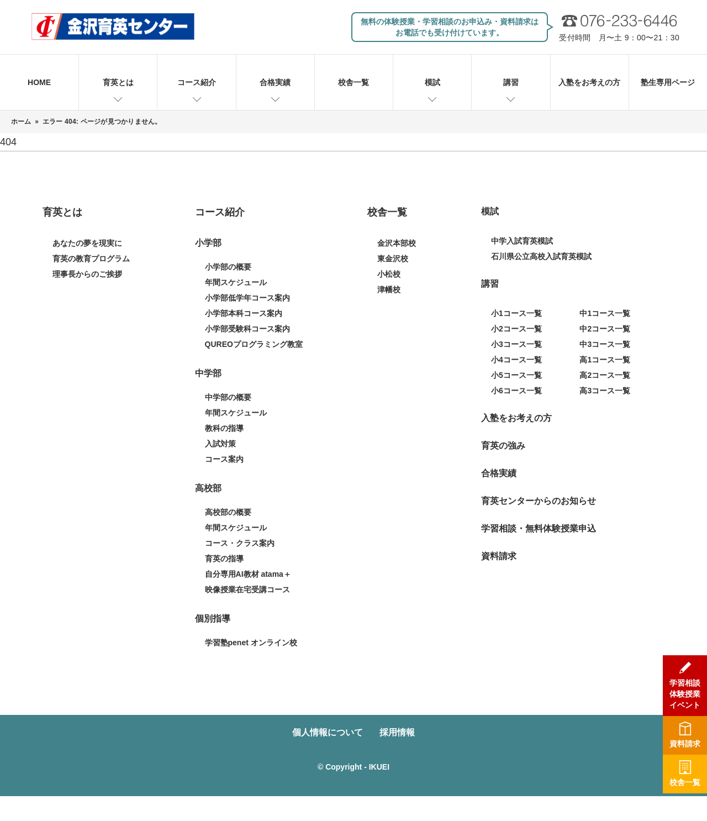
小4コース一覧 (516, 359)
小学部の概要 (228, 266)
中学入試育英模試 (522, 240)
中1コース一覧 (604, 313)
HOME (39, 82)
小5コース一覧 (516, 375)
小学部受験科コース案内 (247, 328)
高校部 (208, 488)
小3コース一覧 (516, 344)
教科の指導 (224, 428)
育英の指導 (224, 558)
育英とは (118, 82)
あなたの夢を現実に (87, 243)
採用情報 (397, 732)
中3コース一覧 (604, 344)
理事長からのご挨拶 (87, 274)
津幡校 (388, 289)
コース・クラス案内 (240, 543)
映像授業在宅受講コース (247, 589)
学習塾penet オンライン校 (251, 642)
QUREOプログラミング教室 (254, 344)
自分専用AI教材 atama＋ (248, 574)
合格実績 (275, 82)
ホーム (21, 121)
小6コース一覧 (516, 390)
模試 (432, 82)
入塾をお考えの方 (589, 82)
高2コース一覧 (604, 375)
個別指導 (212, 618)
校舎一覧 (353, 82)
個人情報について (327, 732)
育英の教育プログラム (91, 258)
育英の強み (503, 445)
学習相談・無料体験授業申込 (538, 528)
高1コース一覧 (604, 359)
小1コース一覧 (516, 313)
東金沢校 (392, 258)
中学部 (208, 373)
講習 (511, 82)
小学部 (208, 243)
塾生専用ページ (668, 82)
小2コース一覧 (516, 328)
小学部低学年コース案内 (247, 297)
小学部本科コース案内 (243, 313)
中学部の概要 (228, 397)
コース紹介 (196, 82)
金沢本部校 (396, 243)
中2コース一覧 (604, 328)
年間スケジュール (236, 282)
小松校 (388, 274)
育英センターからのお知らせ (538, 501)
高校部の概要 (228, 512)
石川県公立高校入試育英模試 (541, 256)
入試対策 (220, 443)
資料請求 (498, 556)
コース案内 (224, 459)
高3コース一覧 (604, 390)
